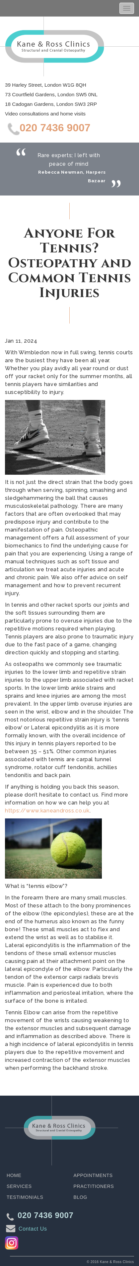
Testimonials (25, 1197)
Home (14, 1175)
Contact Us (33, 1229)
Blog (80, 1197)
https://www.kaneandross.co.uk (47, 811)
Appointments (93, 1175)
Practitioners (94, 1186)
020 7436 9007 (55, 128)
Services (19, 1186)
